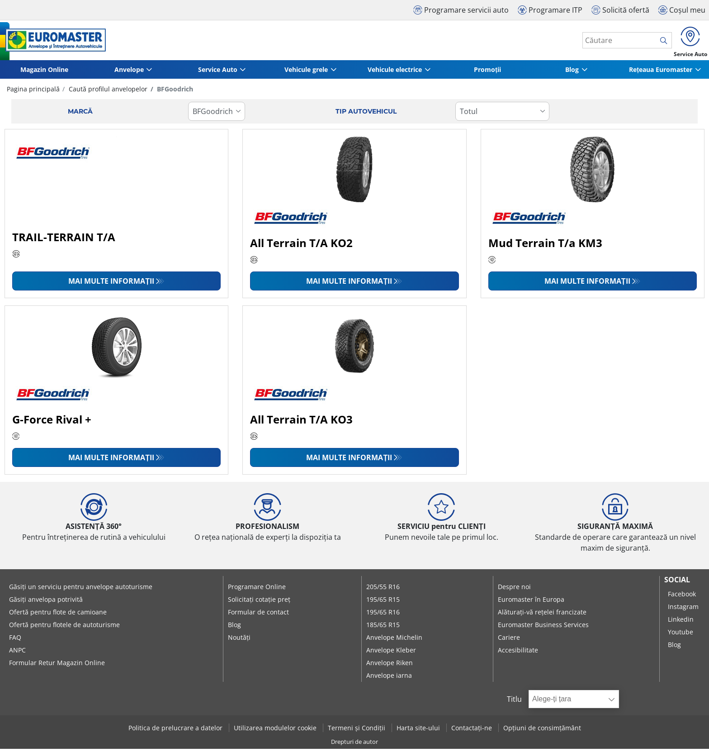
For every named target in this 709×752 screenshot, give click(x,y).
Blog (234, 627)
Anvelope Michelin (394, 640)
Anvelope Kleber (391, 653)
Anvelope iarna (389, 678)
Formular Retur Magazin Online (57, 666)
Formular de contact (258, 615)
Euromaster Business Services (543, 627)
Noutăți (239, 640)
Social (677, 582)
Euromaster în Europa (531, 602)
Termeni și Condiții (357, 731)
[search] (658, 42)
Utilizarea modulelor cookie (276, 731)
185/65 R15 (383, 627)
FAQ (15, 640)
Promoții (487, 72)
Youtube (680, 635)
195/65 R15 (383, 602)
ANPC (17, 653)
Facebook (682, 597)
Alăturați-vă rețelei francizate (542, 615)
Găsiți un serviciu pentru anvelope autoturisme (80, 589)
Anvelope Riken (389, 666)
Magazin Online (44, 72)
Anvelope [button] (129, 72)
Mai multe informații (111, 284)
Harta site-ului (419, 731)
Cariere (509, 640)
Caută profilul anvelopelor (107, 92)
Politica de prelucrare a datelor (176, 731)
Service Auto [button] (217, 72)
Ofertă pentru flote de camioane (58, 615)
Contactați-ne (472, 731)
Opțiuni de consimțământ (542, 731)
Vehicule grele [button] (306, 72)
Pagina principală (33, 92)
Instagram (683, 609)
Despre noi (514, 589)
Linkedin (681, 622)
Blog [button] (572, 72)
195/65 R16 (383, 615)
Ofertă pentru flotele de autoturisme (64, 627)
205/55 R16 (383, 589)
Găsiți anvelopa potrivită (46, 602)
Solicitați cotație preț (259, 602)
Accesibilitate (518, 653)
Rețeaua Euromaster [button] (660, 72)
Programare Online (257, 589)
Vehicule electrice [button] (395, 72)
